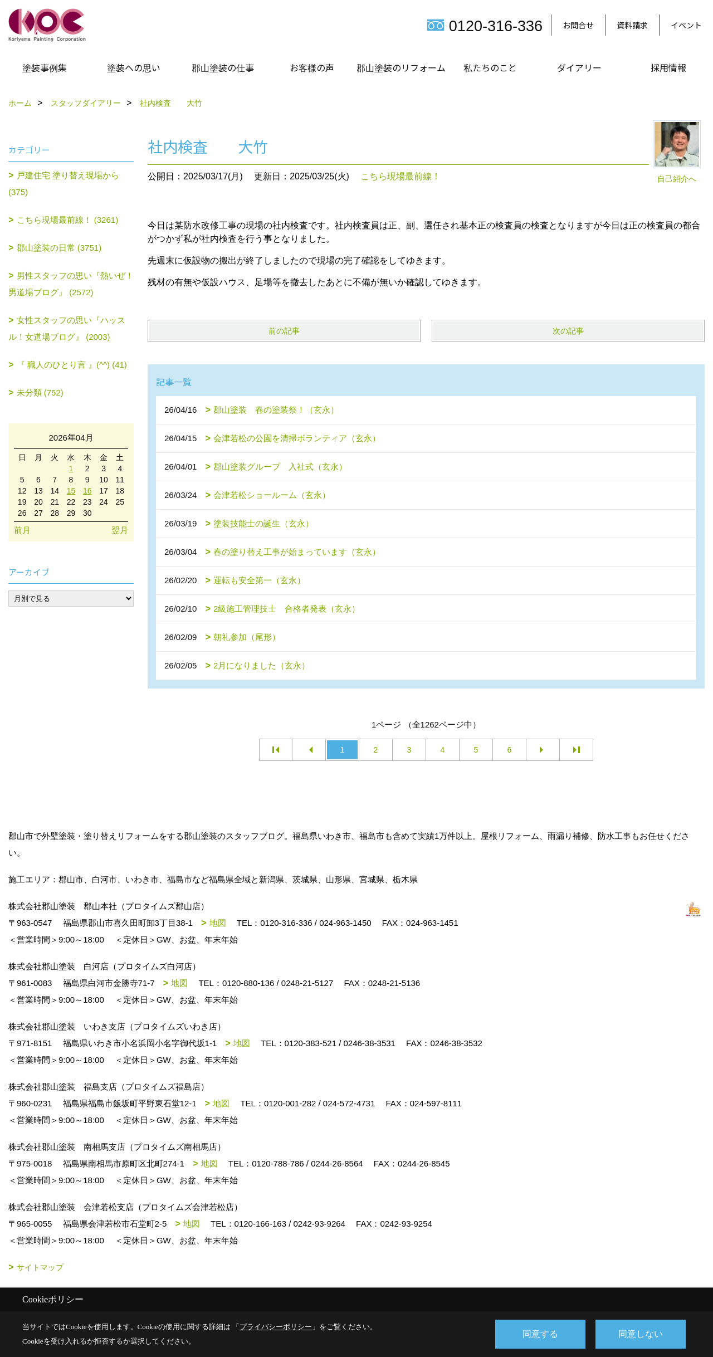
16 (87, 490)
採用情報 (668, 67)
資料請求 (632, 25)
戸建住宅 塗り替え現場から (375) (63, 183)
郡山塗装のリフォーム (401, 67)
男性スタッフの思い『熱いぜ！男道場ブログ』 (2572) (71, 284)
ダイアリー (579, 67)
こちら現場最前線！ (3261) (68, 219)
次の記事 (568, 330)
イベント (686, 25)
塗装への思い (133, 67)
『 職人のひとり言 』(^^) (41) (72, 364)
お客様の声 (312, 67)
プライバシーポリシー (276, 1326)
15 (71, 490)
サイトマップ (40, 1267)
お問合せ (578, 25)
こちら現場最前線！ (400, 176)
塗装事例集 (44, 67)
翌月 (119, 530)
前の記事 (284, 330)
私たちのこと (490, 67)
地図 (217, 923)
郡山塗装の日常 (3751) (59, 247)
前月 (22, 530)
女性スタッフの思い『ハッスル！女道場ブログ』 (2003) (66, 328)
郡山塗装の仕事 (223, 67)
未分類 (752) (40, 392)
